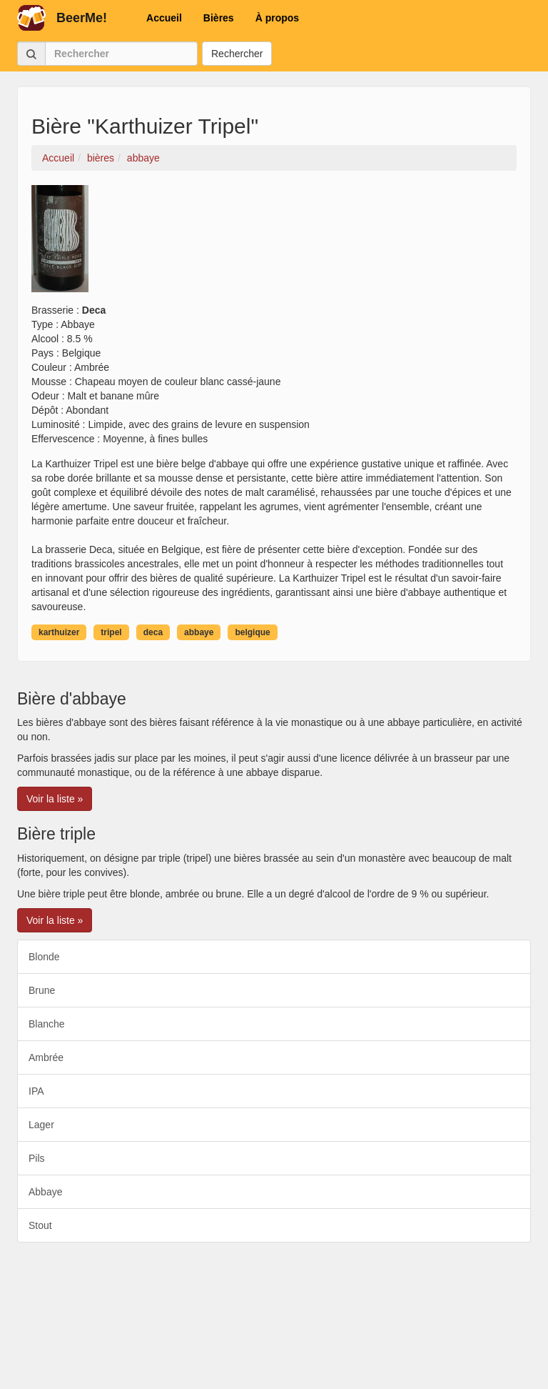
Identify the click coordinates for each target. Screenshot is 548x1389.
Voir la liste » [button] (54, 799)
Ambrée (46, 1057)
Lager (41, 1124)
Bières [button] (218, 18)
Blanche (47, 1024)
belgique (252, 632)
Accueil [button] (164, 18)
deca (153, 632)
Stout (40, 1225)
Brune (42, 990)
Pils (37, 1158)
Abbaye (45, 1192)
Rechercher (237, 53)
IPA (36, 1091)
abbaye (198, 632)
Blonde (44, 956)
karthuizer (59, 632)
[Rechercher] (121, 53)
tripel (111, 632)
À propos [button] (277, 18)
